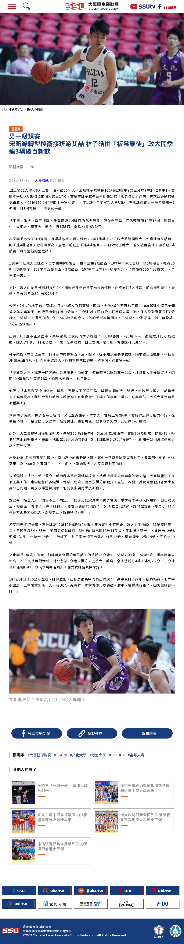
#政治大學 (97, 755)
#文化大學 (78, 755)
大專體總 (42, 180)
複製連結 (95, 733)
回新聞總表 (147, 733)
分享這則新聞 (39, 733)
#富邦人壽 (136, 755)
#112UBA (117, 755)
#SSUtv (60, 755)
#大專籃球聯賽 (39, 755)
